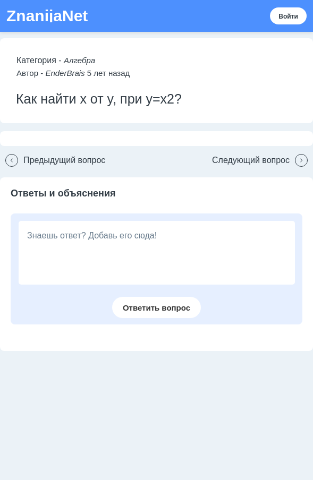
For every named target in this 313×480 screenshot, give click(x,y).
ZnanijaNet (47, 16)
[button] (52, 160)
